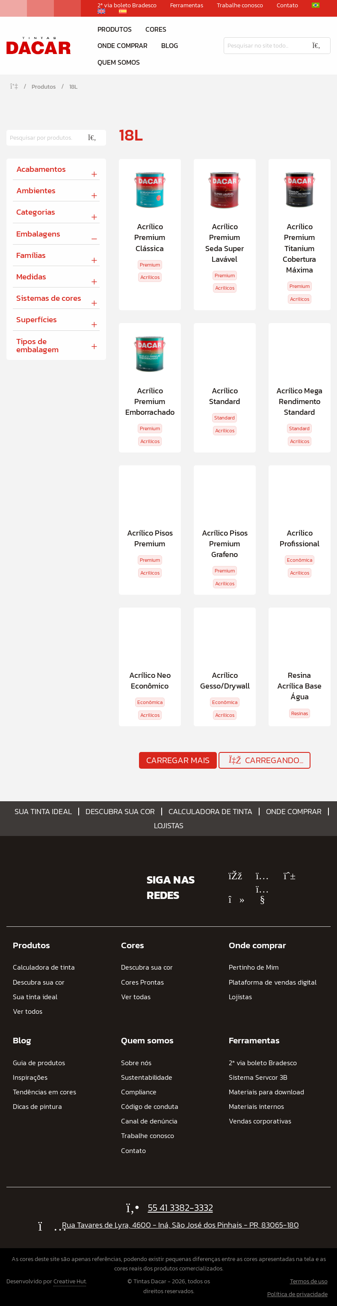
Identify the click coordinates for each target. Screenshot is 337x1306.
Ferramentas (186, 6)
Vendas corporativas (260, 1121)
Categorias (35, 212)
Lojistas (168, 826)
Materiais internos (256, 1106)
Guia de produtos (39, 1063)
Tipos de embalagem (37, 345)
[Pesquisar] (263, 45)
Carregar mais (178, 760)
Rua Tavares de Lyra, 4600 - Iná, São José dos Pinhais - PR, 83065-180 (180, 1225)
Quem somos (119, 62)
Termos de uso (309, 1281)
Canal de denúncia (149, 1121)
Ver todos (27, 1011)
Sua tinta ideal (43, 811)
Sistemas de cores (48, 298)
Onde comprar (123, 45)
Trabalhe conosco (240, 6)
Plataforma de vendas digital (272, 982)
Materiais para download (266, 1092)
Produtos (115, 29)
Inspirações (30, 1077)
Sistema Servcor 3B (258, 1077)
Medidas (31, 276)
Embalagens (38, 234)
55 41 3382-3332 (180, 1208)
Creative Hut (69, 1281)
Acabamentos (41, 169)
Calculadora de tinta (210, 811)
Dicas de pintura (37, 1106)
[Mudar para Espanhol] (122, 11)
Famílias (31, 255)
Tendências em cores (44, 1092)
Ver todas (136, 997)
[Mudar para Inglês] (101, 11)
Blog (169, 45)
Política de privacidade (297, 1294)
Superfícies (36, 319)
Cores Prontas (142, 982)
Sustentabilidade (146, 1077)
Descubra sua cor (120, 811)
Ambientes (36, 190)
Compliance (139, 1092)
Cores (155, 29)
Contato (287, 6)
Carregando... (265, 760)
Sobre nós (136, 1063)
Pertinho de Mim (254, 967)
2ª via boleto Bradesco (127, 6)
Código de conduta (149, 1106)
